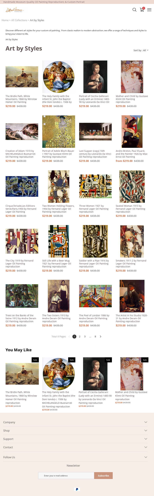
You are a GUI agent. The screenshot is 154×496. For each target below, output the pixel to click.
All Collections (19, 20)
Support (8, 439)
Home (5, 20)
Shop (6, 430)
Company (9, 422)
